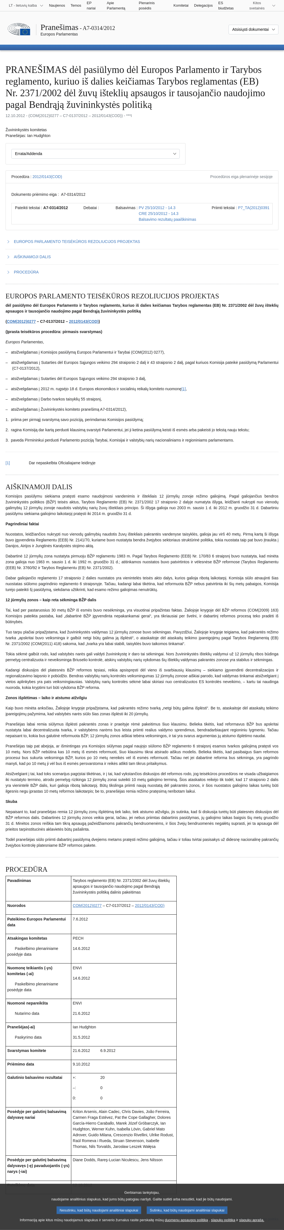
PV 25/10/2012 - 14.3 (157, 208)
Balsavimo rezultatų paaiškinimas (167, 219)
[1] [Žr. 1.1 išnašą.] (183, 389)
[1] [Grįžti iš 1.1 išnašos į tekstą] (8, 463)
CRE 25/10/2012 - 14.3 (158, 213)
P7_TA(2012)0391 (253, 208)
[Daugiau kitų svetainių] (260, 5)
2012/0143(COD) (47, 176)
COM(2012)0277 (21, 321)
